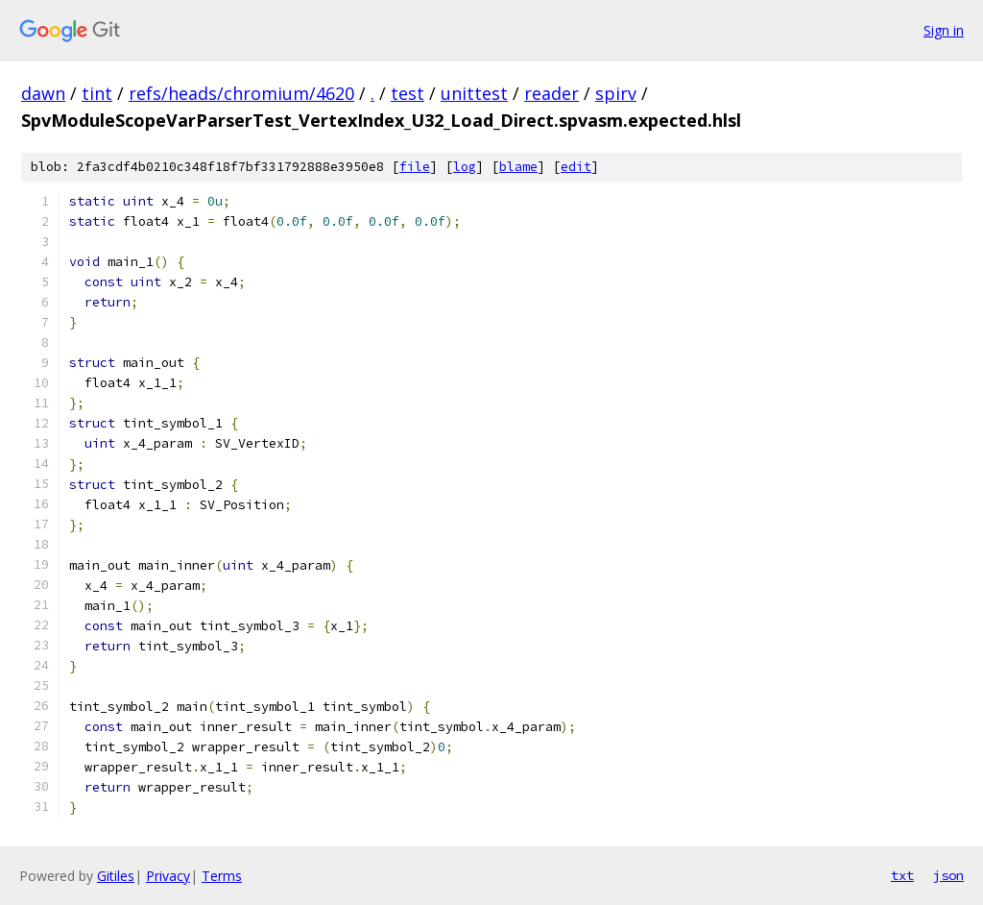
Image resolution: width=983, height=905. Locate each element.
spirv (615, 93)
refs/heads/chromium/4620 (241, 93)
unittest (474, 93)
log (464, 167)
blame (518, 167)
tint (97, 93)
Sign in (943, 30)
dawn (43, 93)
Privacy (168, 876)
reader (551, 93)
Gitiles (115, 876)
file (414, 167)
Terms (222, 876)
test (407, 93)
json (948, 875)
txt (902, 875)
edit (576, 167)
